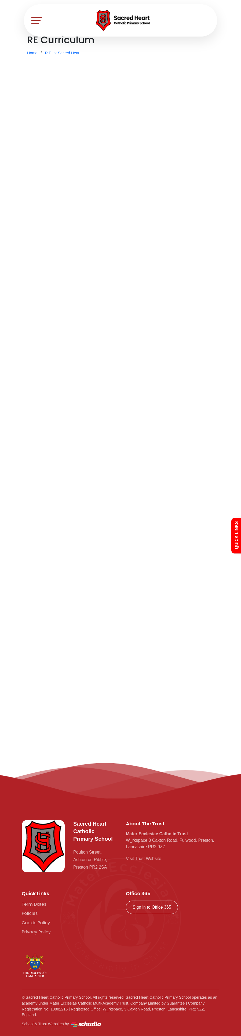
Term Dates (34, 904)
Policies (30, 913)
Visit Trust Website (143, 858)
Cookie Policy (36, 923)
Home (32, 53)
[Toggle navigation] (36, 20)
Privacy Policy (36, 932)
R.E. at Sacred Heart (63, 53)
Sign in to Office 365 (152, 907)
